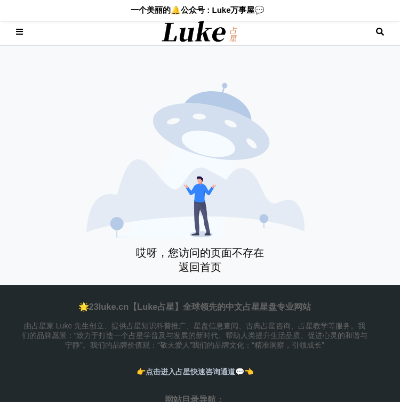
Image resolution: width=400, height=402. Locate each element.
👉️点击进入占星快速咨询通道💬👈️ (195, 371)
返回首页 (200, 267)
